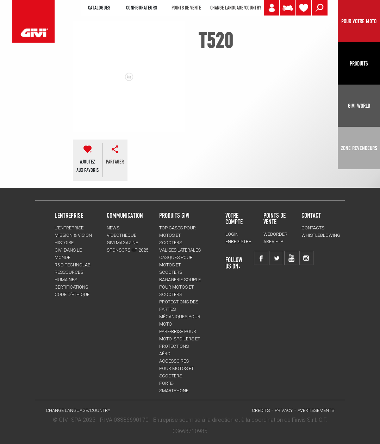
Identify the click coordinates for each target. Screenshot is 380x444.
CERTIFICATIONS (71, 287)
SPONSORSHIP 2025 (127, 250)
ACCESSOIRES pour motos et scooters (176, 368)
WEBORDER (275, 234)
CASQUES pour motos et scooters (176, 265)
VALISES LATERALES (180, 250)
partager (115, 162)
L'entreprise (69, 227)
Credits (261, 410)
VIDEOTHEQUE (121, 235)
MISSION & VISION (73, 235)
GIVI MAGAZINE (122, 242)
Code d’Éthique (72, 294)
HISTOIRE (64, 242)
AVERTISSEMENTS (316, 410)
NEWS (113, 227)
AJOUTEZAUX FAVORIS (87, 166)
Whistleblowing (320, 235)
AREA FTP (273, 241)
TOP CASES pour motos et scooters (177, 235)
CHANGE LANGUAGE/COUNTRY (235, 8)
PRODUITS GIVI (174, 215)
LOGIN (231, 234)
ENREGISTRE (238, 241)
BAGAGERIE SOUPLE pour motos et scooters (180, 287)
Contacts (312, 227)
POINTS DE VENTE (186, 8)
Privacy (284, 410)
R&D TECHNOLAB (73, 264)
